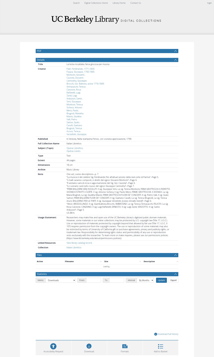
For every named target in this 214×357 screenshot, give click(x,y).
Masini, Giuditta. (74, 116)
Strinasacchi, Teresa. (76, 86)
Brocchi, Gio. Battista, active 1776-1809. (85, 83)
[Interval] (145, 280)
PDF (39, 51)
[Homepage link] (107, 18)
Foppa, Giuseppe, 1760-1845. (81, 71)
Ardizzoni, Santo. (74, 98)
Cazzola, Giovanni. (75, 77)
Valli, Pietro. (72, 119)
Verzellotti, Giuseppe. (77, 134)
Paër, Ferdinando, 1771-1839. (81, 68)
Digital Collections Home (96, 2)
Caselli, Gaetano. (74, 125)
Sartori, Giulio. (73, 122)
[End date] (116, 280)
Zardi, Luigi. (72, 95)
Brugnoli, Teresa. (74, 128)
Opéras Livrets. (74, 151)
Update (161, 280)
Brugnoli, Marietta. (75, 113)
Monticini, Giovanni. (76, 74)
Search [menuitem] (76, 2)
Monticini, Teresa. (75, 104)
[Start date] (93, 280)
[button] (125, 347)
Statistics (42, 274)
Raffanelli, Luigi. (74, 92)
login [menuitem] (209, 2)
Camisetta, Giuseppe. (77, 80)
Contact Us (135, 2)
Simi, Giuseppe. (74, 101)
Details (41, 59)
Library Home (119, 2)
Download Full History (166, 334)
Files (39, 255)
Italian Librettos (74, 247)
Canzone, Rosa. (74, 89)
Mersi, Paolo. (73, 110)
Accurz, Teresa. (74, 131)
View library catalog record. (79, 242)
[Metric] (60, 280)
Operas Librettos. (75, 148)
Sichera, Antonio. (74, 107)
